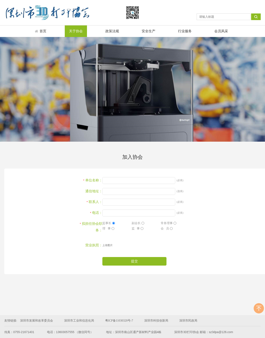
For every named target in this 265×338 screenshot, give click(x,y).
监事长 (108, 223)
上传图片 (107, 245)
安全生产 (148, 31)
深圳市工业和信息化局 (79, 320)
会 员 (167, 228)
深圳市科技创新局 (156, 320)
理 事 (108, 228)
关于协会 (76, 31)
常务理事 (168, 223)
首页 (43, 31)
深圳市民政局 (188, 320)
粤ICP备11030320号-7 (119, 320)
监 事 (138, 228)
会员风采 (221, 31)
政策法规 (112, 31)
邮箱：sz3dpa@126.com (216, 332)
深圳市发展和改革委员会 (36, 320)
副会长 (138, 223)
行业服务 (185, 31)
